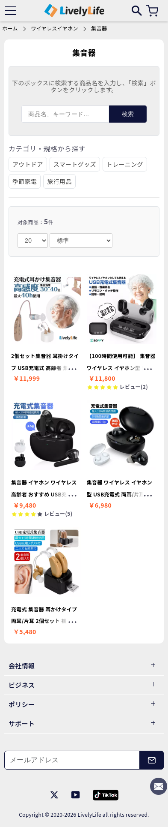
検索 (128, 114)
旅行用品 (59, 181)
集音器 (99, 28)
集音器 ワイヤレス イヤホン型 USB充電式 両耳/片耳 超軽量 (121, 494)
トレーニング (124, 164)
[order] (81, 240)
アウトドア (27, 164)
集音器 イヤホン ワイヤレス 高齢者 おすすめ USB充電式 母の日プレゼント (44, 494)
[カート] (152, 10)
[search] (137, 10)
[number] (33, 240)
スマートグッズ (74, 164)
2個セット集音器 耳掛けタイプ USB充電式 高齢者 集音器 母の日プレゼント (45, 367)
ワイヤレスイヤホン (54, 28)
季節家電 (24, 181)
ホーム (10, 28)
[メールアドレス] (72, 760)
